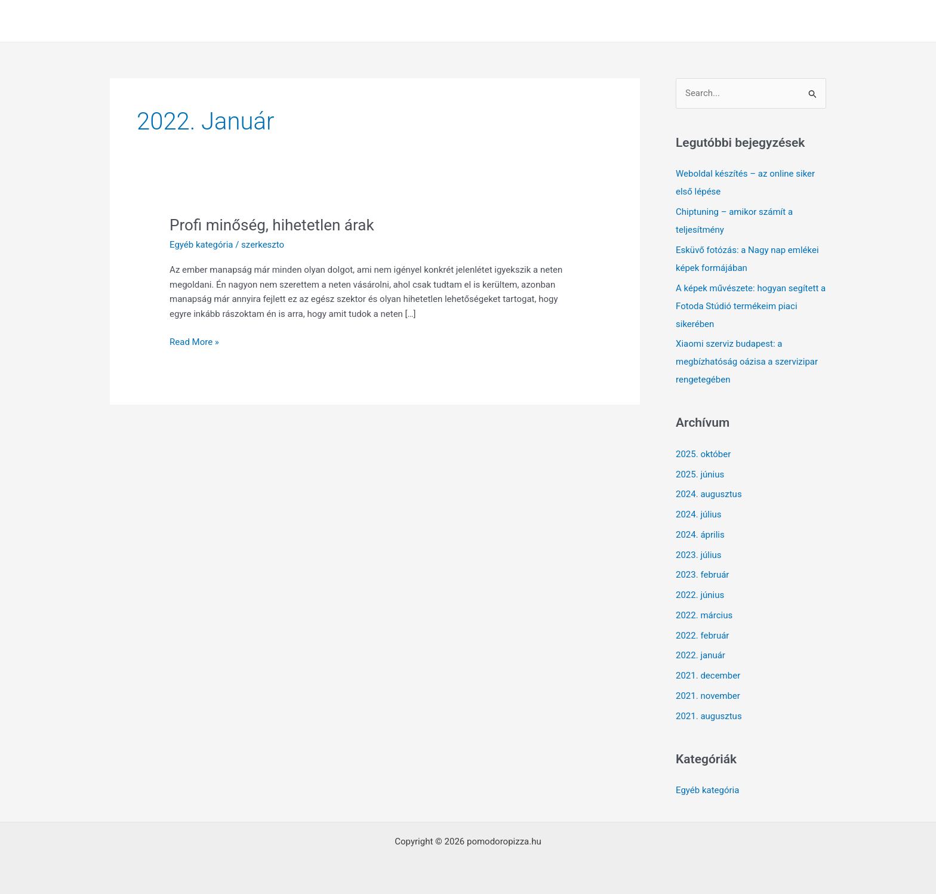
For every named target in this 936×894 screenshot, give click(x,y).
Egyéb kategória (201, 244)
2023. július (699, 555)
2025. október (703, 454)
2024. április (700, 534)
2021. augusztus (709, 716)
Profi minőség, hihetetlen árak (272, 225)
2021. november (708, 695)
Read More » (194, 342)
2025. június (700, 474)
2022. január (700, 655)
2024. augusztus (709, 494)
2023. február (702, 574)
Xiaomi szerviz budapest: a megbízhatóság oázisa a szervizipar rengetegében (747, 361)
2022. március (704, 615)
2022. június (700, 595)
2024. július (699, 514)
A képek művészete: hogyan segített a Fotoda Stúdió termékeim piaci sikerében (751, 306)
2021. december (708, 675)
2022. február (702, 635)
